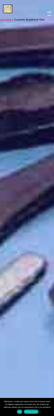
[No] (50, 407)
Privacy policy (31, 412)
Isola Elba (5, 19)
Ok (19, 412)
